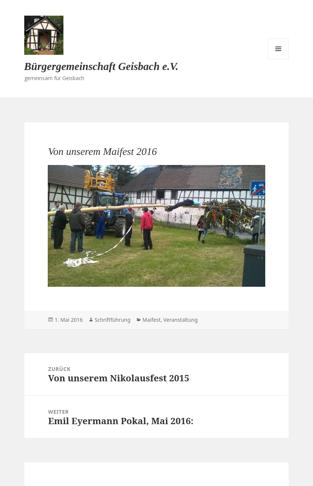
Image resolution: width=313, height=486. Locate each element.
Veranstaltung (180, 319)
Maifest (152, 319)
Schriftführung (113, 319)
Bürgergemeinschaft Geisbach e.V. (101, 66)
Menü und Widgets (278, 48)
